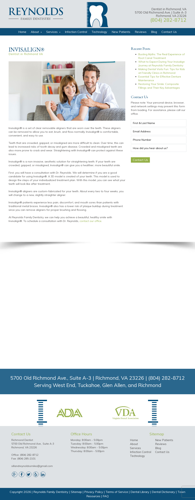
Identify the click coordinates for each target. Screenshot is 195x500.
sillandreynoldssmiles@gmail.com (32, 466)
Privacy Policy (93, 492)
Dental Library (139, 492)
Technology (99, 32)
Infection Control (76, 32)
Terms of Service (117, 492)
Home (22, 32)
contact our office (90, 221)
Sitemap (76, 492)
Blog (154, 32)
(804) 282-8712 (168, 20)
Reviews (141, 32)
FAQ (106, 496)
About (35, 32)
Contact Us (169, 32)
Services (52, 32)
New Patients (121, 32)
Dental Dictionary (163, 492)
